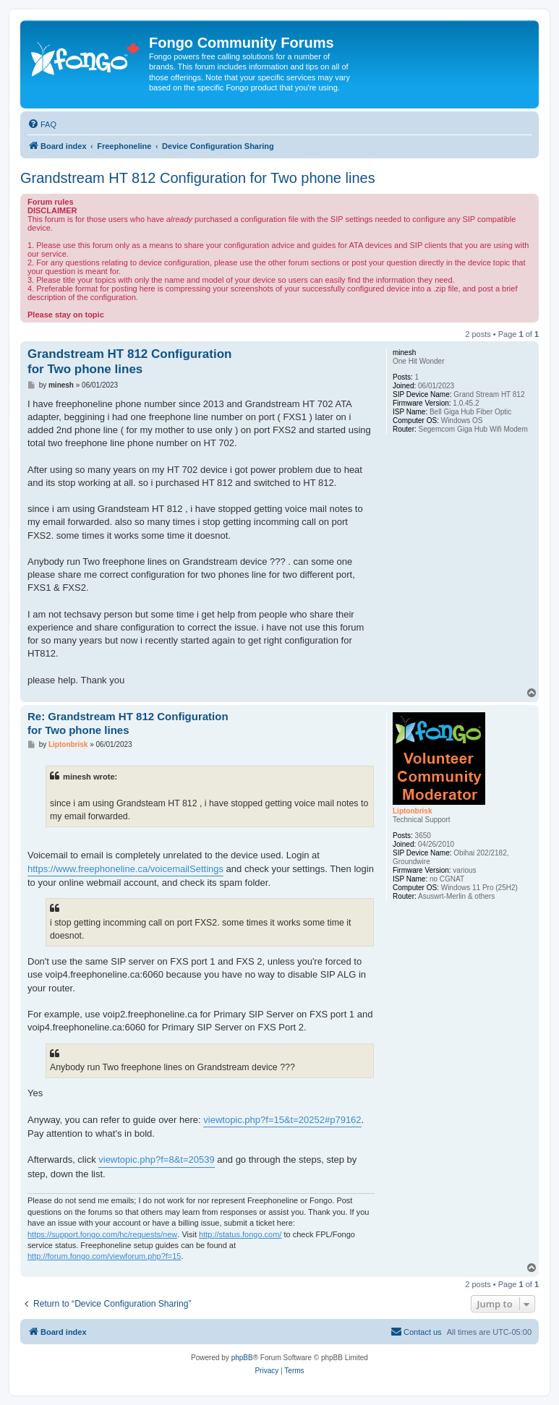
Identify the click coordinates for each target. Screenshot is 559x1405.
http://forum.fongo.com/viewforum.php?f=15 (104, 1256)
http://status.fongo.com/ (240, 1234)
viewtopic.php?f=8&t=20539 (156, 1159)
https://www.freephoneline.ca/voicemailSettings (125, 868)
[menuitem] (41, 124)
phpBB (242, 1358)
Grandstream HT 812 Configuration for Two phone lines (197, 178)
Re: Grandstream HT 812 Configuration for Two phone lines (128, 723)
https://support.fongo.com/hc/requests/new (102, 1234)
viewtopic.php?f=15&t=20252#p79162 (282, 1119)
